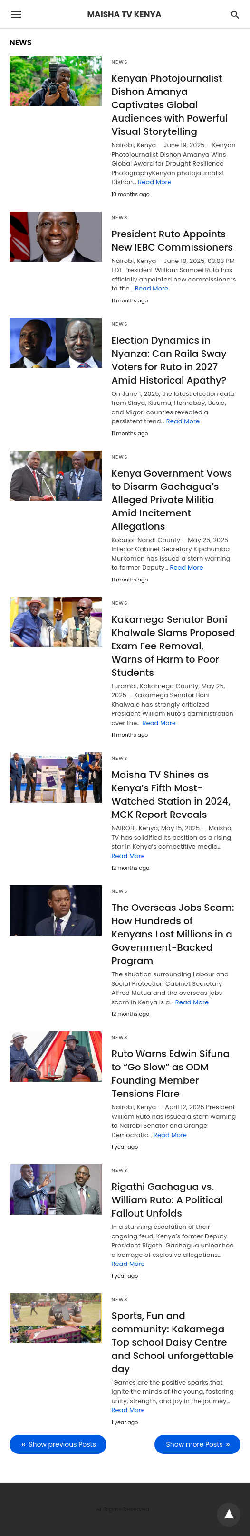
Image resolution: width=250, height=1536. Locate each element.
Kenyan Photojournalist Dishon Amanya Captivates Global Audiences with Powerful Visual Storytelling (169, 105)
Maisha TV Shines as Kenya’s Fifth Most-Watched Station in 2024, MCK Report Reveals (171, 794)
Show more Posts (194, 1444)
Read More (154, 182)
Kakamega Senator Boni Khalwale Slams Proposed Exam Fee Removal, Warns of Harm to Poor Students (173, 646)
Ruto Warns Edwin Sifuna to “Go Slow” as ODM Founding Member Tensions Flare (170, 1073)
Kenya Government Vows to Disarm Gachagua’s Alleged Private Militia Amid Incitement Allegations (171, 500)
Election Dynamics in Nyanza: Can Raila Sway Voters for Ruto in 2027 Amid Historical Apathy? (168, 360)
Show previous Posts (62, 1444)
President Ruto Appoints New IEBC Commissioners (172, 240)
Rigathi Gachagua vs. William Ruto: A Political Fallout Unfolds (166, 1200)
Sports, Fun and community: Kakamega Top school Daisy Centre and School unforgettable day (172, 1342)
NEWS (119, 62)
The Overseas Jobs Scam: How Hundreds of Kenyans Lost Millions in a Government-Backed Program (172, 934)
